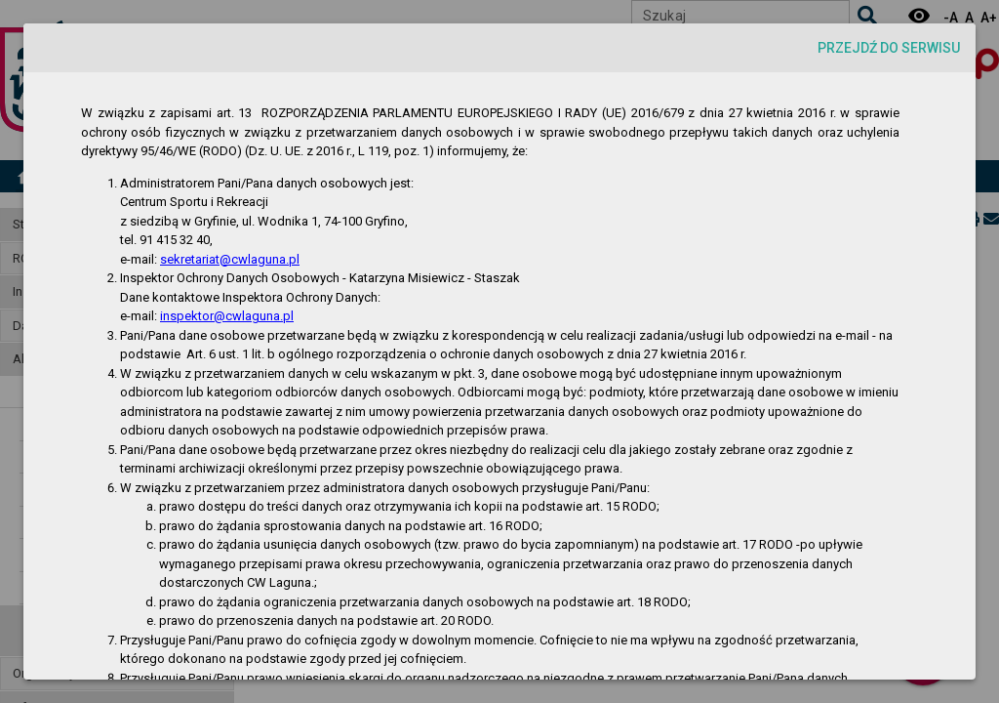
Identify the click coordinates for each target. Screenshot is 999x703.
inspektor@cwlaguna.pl (227, 316)
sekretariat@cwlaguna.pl (230, 259)
